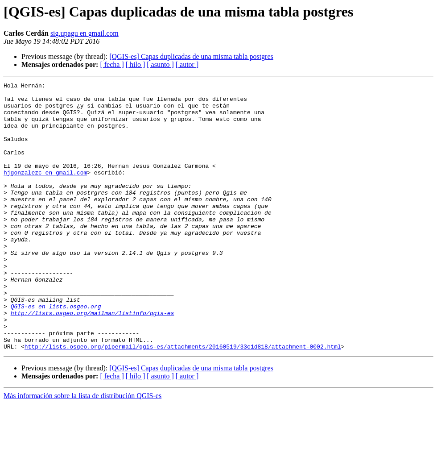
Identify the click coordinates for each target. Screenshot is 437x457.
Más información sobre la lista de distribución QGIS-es (82, 449)
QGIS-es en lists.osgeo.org (56, 352)
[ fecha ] (112, 64)
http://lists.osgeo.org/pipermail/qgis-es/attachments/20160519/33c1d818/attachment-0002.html (183, 400)
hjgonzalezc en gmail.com (45, 191)
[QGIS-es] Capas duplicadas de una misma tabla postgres (191, 56)
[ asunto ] (160, 64)
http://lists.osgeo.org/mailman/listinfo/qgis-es (92, 360)
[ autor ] (187, 64)
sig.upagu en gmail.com (84, 33)
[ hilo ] (135, 64)
